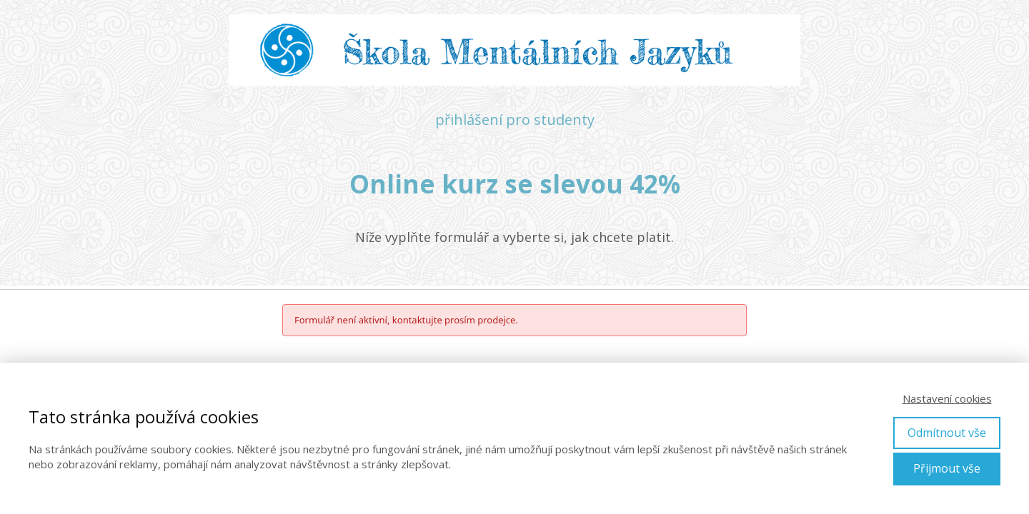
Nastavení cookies (947, 398)
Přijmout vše (946, 468)
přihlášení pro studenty (515, 119)
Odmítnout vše (947, 432)
